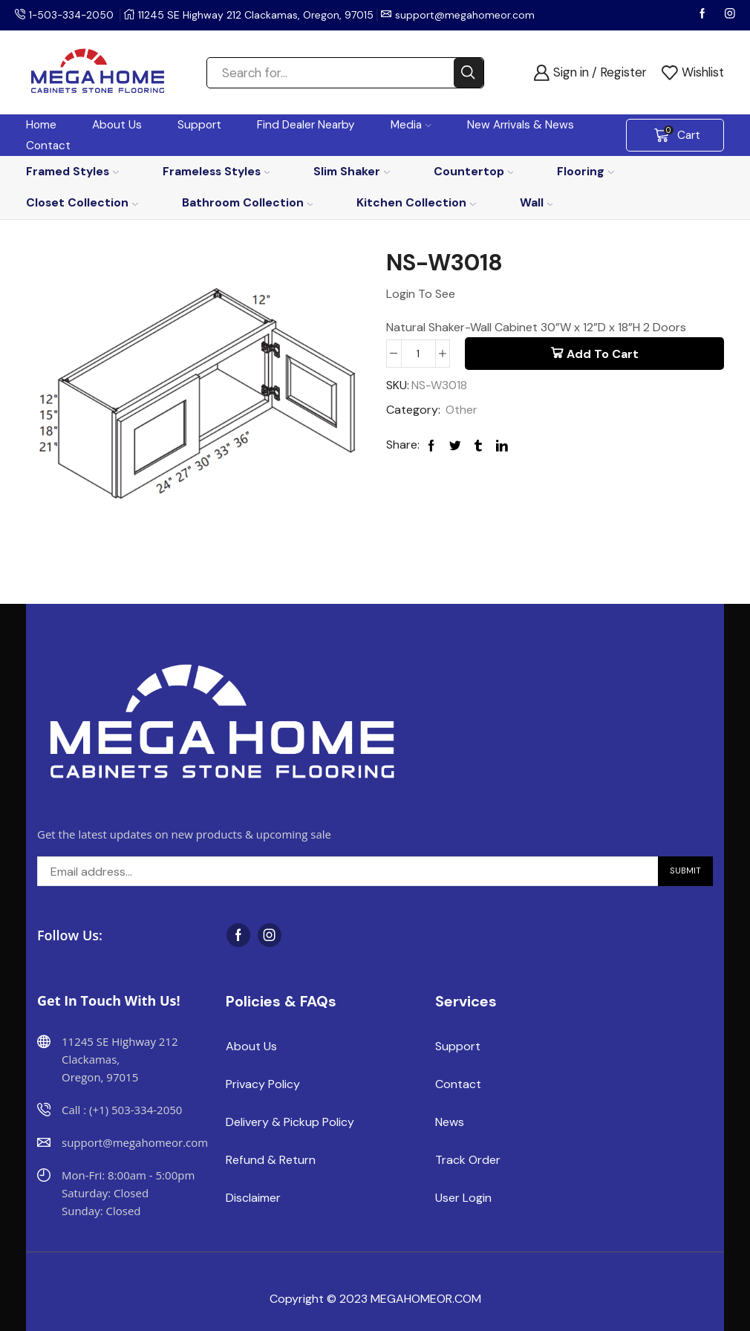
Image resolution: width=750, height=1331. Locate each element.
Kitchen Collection (416, 202)
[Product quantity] (418, 353)
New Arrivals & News (520, 124)
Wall (536, 202)
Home (41, 124)
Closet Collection (82, 202)
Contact (48, 145)
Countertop (474, 171)
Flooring (585, 171)
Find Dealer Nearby (306, 124)
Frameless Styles (216, 171)
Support (199, 124)
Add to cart (603, 354)
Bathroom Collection (247, 202)
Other (461, 409)
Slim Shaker (351, 171)
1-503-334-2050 (73, 15)
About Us (117, 124)
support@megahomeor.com (468, 15)
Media (411, 124)
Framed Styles (72, 171)
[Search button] (468, 73)
